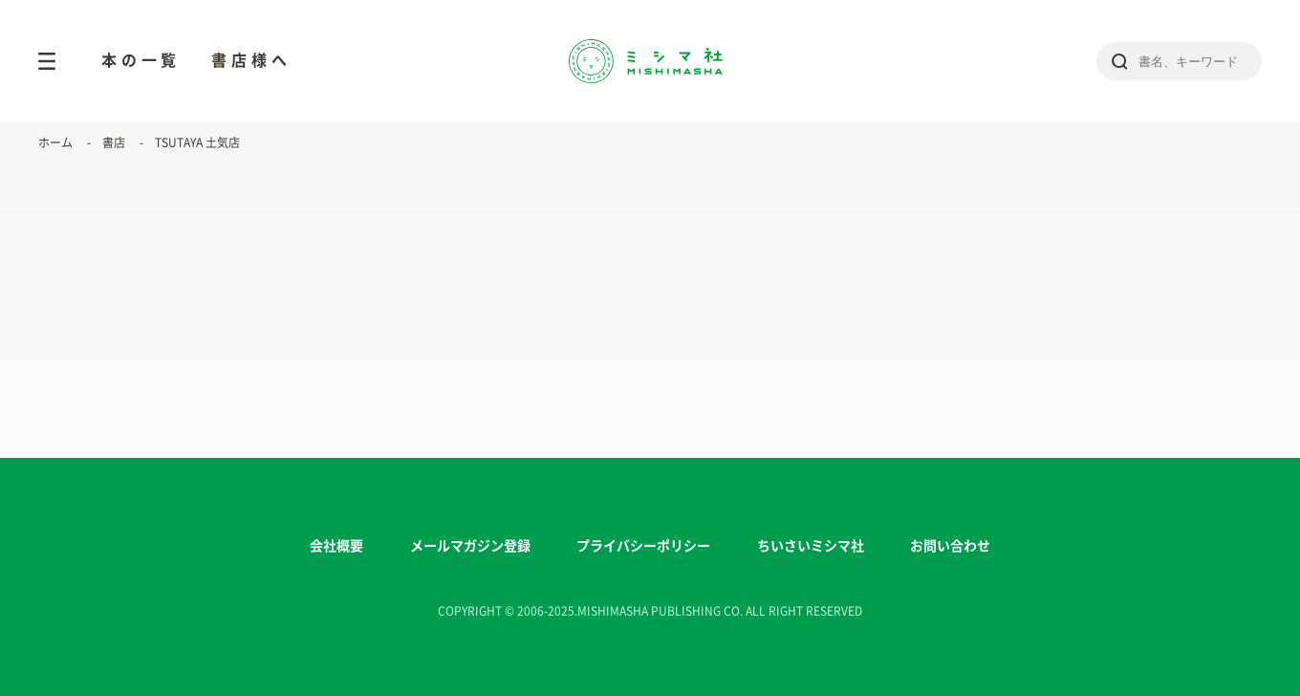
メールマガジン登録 (470, 546)
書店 (113, 142)
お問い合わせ (950, 546)
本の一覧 (141, 60)
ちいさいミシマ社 (810, 546)
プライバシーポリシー (643, 546)
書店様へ (251, 60)
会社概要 (336, 546)
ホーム (55, 142)
